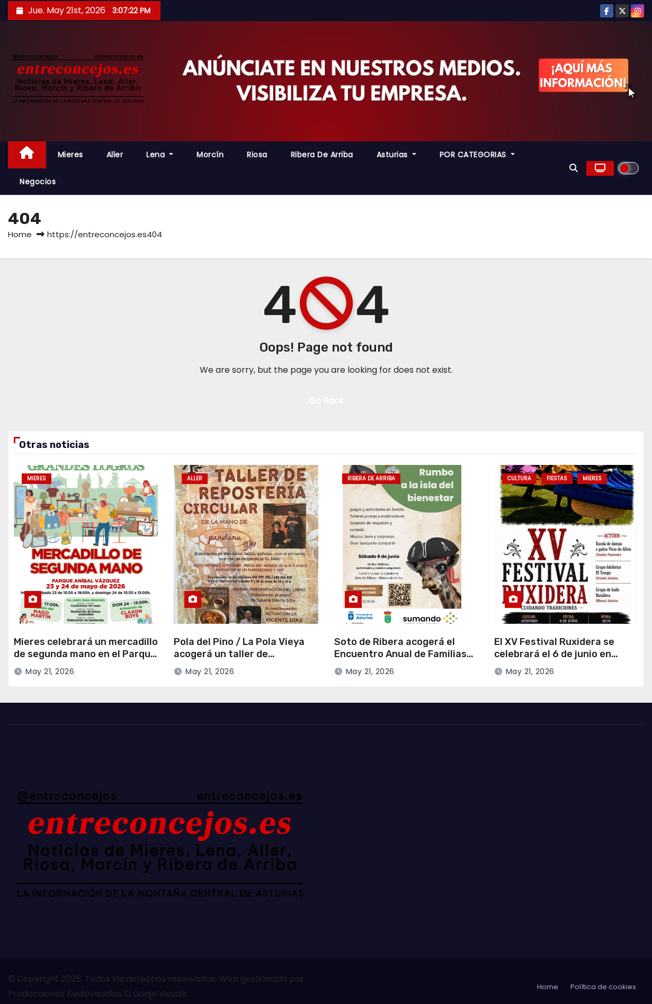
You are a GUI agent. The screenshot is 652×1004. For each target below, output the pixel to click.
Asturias (396, 154)
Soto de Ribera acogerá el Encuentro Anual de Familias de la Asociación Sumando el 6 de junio (404, 660)
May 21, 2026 (49, 671)
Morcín (210, 154)
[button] (573, 168)
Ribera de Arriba (322, 154)
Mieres (70, 154)
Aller (114, 154)
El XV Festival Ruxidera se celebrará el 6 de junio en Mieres (554, 653)
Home (20, 234)
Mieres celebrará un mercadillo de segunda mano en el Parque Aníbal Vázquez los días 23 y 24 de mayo (86, 660)
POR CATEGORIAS (477, 154)
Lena (159, 154)
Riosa (257, 154)
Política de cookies (603, 987)
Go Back (326, 401)
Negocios (38, 181)
